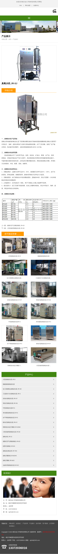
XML (20, 5)
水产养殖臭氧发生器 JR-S (15, 334)
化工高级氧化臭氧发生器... (15, 268)
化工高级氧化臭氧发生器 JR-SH (12, 389)
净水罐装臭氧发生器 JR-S (44, 312)
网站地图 (27, 5)
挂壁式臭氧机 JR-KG (9, 446)
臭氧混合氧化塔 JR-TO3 (10, 450)
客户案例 (47, 523)
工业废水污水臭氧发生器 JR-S (12, 393)
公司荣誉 (5, 526)
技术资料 (40, 523)
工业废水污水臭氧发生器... (44, 268)
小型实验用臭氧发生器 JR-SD (16, 227)
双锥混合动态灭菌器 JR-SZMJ (11, 427)
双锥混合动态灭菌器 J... (15, 356)
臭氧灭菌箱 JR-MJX (8, 460)
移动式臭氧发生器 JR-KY (44, 334)
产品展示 (16, 38)
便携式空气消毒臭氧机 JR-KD (16, 224)
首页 (10, 38)
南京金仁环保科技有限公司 (15, 11)
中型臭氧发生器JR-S (15, 312)
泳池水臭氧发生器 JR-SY (15, 290)
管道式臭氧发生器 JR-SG (44, 290)
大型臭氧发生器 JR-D (15, 246)
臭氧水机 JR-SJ (7, 436)
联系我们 (12, 526)
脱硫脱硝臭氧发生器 (44, 246)
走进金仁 (19, 523)
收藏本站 (36, 5)
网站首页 (12, 523)
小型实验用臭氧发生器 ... (44, 356)
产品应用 (26, 523)
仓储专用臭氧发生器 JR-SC (11, 465)
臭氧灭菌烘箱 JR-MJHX (10, 455)
